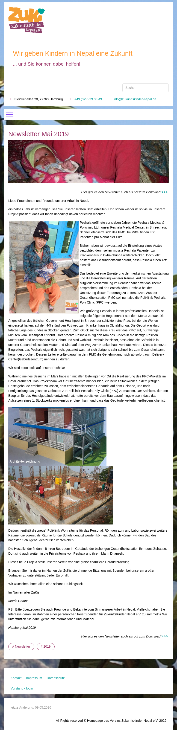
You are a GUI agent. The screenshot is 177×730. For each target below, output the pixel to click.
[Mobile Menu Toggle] (9, 114)
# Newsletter (21, 646)
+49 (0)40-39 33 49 (88, 99)
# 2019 (46, 646)
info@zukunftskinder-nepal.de (135, 99)
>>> (164, 192)
